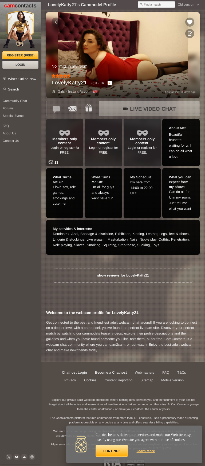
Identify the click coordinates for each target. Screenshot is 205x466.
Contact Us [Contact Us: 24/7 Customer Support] (11, 141)
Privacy (70, 380)
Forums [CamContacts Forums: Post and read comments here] (8, 108)
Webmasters (144, 372)
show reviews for (123, 275)
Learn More (146, 451)
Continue (111, 451)
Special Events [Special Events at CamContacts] (13, 116)
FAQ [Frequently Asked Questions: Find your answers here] (6, 126)
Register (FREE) (20, 55)
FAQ (165, 372)
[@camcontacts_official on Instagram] (32, 457)
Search (13, 89)
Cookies (90, 380)
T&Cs (181, 372)
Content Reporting (118, 380)
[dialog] (110, 83)
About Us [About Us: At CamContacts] (9, 133)
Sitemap (146, 380)
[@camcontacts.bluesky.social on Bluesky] (16, 457)
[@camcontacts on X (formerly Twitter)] (9, 457)
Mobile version (172, 380)
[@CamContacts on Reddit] (24, 457)
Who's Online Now (22, 79)
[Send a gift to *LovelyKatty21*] (89, 108)
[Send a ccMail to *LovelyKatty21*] (73, 108)
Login (20, 65)
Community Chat (15, 101)
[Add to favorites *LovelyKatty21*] (189, 22)
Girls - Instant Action (70, 91)
